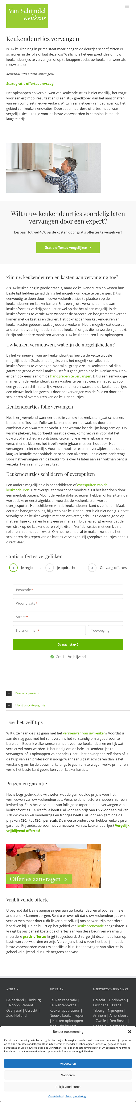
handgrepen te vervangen (70, 376)
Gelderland (15, 1000)
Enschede (100, 1005)
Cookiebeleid (55, 1096)
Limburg (34, 1000)
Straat (22, 617)
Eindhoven (117, 1000)
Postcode (24, 590)
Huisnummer (27, 630)
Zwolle (101, 1020)
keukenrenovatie (90, 926)
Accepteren (68, 1063)
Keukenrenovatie (63, 1005)
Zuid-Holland (16, 1015)
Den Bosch (118, 1020)
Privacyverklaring (76, 1096)
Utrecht (31, 1010)
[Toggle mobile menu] (127, 6)
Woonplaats (26, 603)
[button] (130, 1032)
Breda (116, 1005)
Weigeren (68, 1075)
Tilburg (98, 1010)
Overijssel (14, 1010)
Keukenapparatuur (65, 1010)
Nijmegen (115, 1010)
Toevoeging (100, 630)
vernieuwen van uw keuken (84, 733)
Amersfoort (119, 1015)
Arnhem (99, 1015)
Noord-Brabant (21, 1005)
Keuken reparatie (63, 1000)
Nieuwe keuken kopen (67, 1015)
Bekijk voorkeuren (68, 1086)
